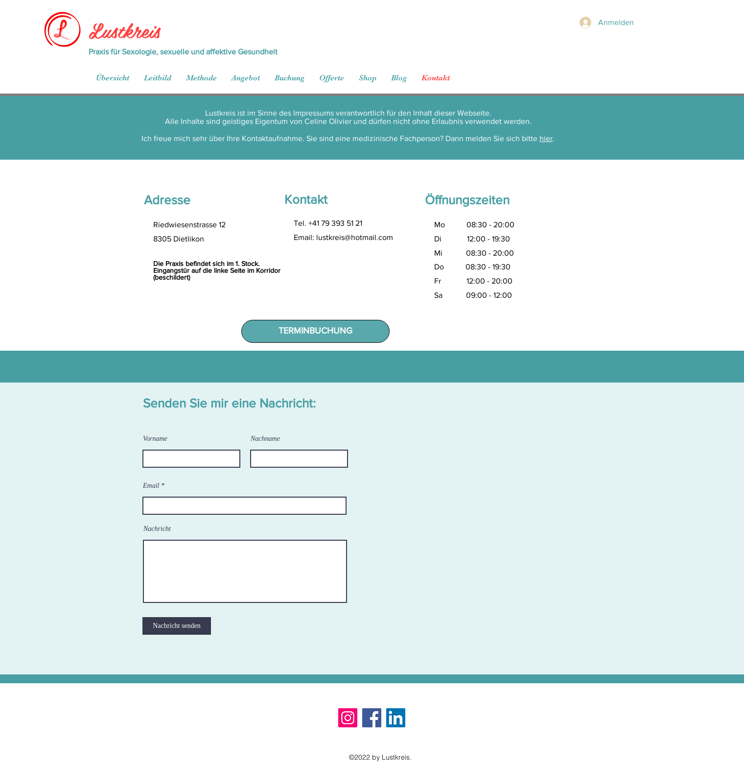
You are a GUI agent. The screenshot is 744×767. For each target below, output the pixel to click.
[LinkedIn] (395, 717)
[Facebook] (371, 717)
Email (151, 485)
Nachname (265, 438)
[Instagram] (347, 717)
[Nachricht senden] (176, 626)
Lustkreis (124, 30)
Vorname (155, 438)
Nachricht (157, 529)
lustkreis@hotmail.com (354, 237)
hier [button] (546, 138)
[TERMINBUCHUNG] (315, 331)
